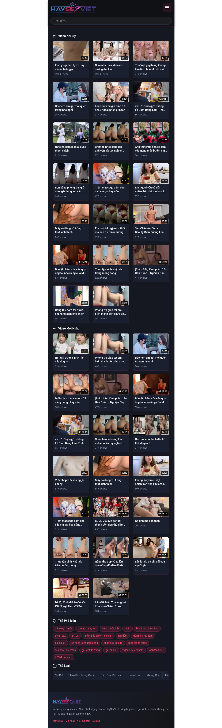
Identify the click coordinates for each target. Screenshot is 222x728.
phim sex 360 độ (113, 642)
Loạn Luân (135, 675)
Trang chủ (58, 721)
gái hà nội (111, 650)
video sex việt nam (133, 650)
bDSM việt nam (63, 657)
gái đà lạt (60, 642)
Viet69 (59, 675)
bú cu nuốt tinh (110, 628)
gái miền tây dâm (143, 635)
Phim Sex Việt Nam (111, 675)
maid (127, 628)
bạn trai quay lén (87, 628)
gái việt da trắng (91, 650)
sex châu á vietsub (65, 650)
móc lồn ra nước (137, 642)
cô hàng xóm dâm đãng (84, 642)
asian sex (60, 635)
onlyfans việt (156, 650)
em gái (75, 635)
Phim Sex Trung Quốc (81, 675)
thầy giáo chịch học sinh (98, 635)
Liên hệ (96, 721)
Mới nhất (70, 721)
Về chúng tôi (83, 721)
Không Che (153, 675)
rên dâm (122, 635)
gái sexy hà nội (63, 628)
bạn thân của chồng (147, 628)
